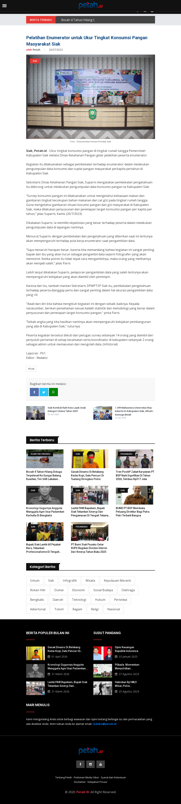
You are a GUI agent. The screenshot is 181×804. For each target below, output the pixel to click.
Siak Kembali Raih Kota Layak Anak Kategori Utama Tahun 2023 (67, 409)
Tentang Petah (63, 777)
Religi (95, 609)
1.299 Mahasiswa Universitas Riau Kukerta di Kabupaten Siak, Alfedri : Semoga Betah (134, 411)
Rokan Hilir (38, 590)
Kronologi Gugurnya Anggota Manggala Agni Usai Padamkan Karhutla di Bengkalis (45, 512)
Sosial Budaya (103, 590)
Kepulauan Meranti (117, 580)
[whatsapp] (53, 392)
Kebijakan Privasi (97, 782)
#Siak (31, 368)
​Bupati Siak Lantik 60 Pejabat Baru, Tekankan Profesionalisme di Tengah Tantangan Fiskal (43, 548)
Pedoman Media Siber (86, 777)
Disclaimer (80, 782)
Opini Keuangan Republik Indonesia (126, 649)
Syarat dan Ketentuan (113, 777)
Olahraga (128, 590)
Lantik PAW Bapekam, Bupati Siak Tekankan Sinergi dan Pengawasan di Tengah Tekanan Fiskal (90, 512)
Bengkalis (37, 600)
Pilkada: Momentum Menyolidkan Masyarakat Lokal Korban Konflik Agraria (129, 666)
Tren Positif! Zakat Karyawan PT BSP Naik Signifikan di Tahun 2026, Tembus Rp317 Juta (135, 475)
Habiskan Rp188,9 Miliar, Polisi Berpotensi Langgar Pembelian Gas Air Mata (127, 684)
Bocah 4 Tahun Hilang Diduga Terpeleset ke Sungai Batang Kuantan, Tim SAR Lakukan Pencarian (44, 475)
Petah (33, 49)
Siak (51, 580)
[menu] (4, 5)
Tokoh (59, 609)
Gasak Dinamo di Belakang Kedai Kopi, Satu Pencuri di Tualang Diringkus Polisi (87, 475)
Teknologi (79, 600)
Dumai (59, 590)
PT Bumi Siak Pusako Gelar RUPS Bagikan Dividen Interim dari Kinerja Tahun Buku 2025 (89, 548)
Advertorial (38, 609)
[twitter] (43, 392)
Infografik (70, 580)
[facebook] (34, 392)
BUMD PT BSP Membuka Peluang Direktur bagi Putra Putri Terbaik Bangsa (132, 512)
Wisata (90, 580)
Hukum (100, 600)
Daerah (58, 600)
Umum (34, 580)
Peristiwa (120, 600)
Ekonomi (78, 590)
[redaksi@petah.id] (104, 724)
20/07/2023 (56, 49)
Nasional (113, 609)
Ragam (77, 609)
